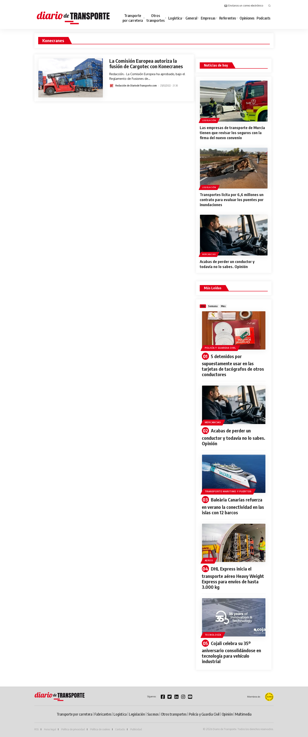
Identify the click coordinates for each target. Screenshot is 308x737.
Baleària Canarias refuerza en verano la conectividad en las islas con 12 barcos (233, 506)
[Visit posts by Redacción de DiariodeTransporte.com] (111, 85)
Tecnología (213, 634)
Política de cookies (100, 729)
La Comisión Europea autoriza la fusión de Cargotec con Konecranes (146, 63)
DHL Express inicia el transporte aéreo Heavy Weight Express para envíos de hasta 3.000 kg (233, 578)
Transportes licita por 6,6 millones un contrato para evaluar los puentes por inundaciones (232, 199)
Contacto (120, 729)
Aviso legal (50, 729)
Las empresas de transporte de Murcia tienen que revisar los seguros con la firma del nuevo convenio (232, 132)
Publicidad (136, 729)
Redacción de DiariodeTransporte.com (136, 85)
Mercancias (209, 254)
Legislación (209, 120)
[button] (269, 5)
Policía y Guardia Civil (220, 347)
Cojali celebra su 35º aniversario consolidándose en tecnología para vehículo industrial (231, 652)
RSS (36, 729)
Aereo (209, 560)
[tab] (203, 306)
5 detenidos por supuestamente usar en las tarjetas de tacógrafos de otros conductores (233, 365)
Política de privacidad (73, 729)
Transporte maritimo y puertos (228, 491)
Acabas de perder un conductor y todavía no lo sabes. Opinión (227, 264)
